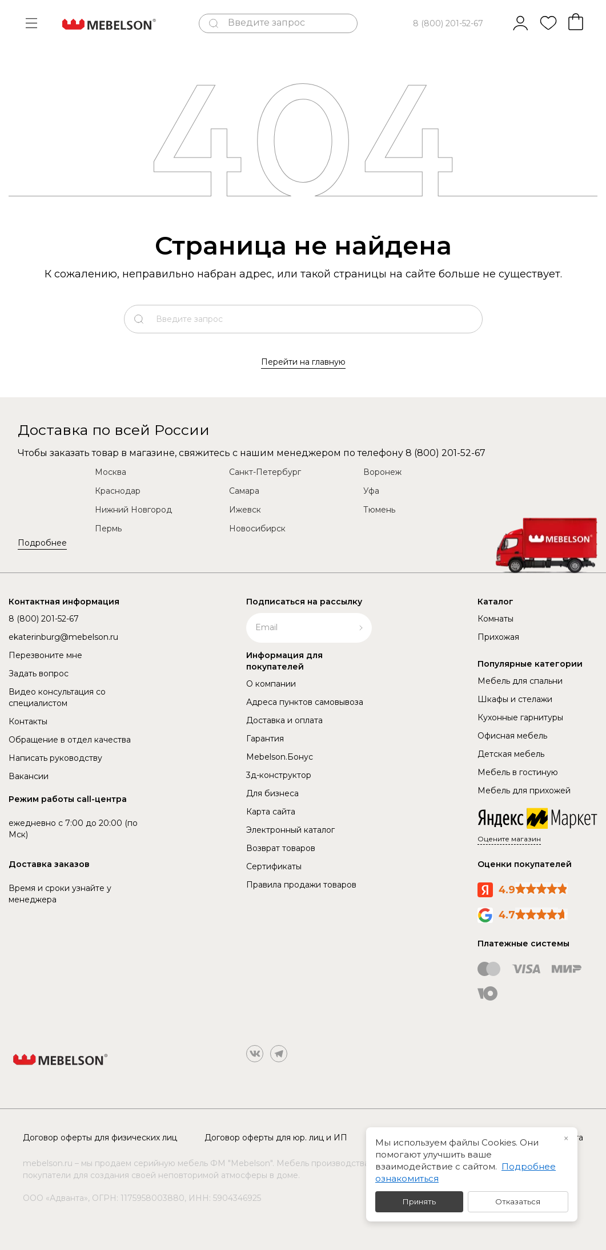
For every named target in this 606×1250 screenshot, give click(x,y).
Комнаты (495, 619)
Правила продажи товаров (301, 885)
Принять (419, 1201)
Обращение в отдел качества (70, 740)
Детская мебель (510, 754)
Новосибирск (257, 528)
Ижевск (245, 510)
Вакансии (29, 776)
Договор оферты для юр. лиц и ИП (275, 1137)
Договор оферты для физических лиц (100, 1137)
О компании (271, 684)
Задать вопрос (39, 673)
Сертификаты (274, 866)
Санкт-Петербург (265, 472)
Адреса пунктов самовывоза (304, 702)
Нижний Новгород (133, 510)
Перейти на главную (303, 362)
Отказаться (517, 1201)
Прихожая (498, 637)
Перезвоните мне (45, 655)
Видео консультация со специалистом (57, 697)
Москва (110, 472)
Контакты (28, 721)
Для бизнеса (272, 793)
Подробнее (42, 543)
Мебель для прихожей (524, 790)
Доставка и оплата (284, 720)
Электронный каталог (290, 830)
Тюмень (379, 510)
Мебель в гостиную (517, 772)
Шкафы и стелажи (514, 699)
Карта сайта (270, 812)
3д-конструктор (278, 775)
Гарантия (265, 738)
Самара (244, 491)
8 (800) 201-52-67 (448, 23)
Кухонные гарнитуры (520, 717)
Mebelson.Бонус (279, 757)
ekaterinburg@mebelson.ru (63, 637)
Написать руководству (55, 758)
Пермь (108, 528)
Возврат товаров (280, 848)
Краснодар (118, 491)
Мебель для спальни (520, 681)
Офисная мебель (512, 736)
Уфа (371, 491)
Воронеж (382, 472)
